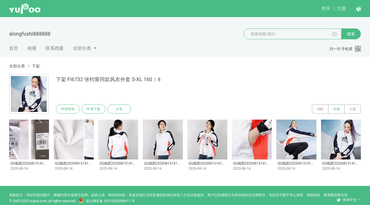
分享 (119, 109)
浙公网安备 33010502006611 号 (106, 201)
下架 (36, 66)
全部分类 (82, 48)
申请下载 (93, 109)
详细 (336, 109)
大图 (352, 109)
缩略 (320, 109)
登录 (325, 8)
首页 (13, 48)
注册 (341, 8)
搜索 (351, 34)
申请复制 (68, 109)
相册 (31, 48)
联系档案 (55, 48)
